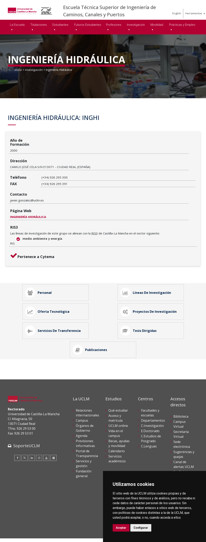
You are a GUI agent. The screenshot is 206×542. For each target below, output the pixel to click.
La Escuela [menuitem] (17, 25)
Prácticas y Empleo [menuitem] (182, 25)
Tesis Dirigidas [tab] (140, 308)
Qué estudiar (118, 393)
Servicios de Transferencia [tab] (54, 308)
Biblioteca (180, 399)
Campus (82, 403)
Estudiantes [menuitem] (60, 25)
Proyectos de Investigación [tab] (150, 286)
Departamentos (153, 403)
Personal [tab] (40, 263)
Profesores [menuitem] (113, 25)
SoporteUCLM (26, 429)
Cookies (30, 532)
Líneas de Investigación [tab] (147, 263)
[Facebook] (17, 441)
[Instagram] (39, 441)
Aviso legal (15, 532)
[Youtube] (46, 441)
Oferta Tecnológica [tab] (49, 286)
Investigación (33, 70)
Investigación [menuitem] (136, 25)
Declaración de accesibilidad (26, 536)
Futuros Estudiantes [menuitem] (87, 25)
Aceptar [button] (121, 527)
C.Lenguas (149, 429)
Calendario (116, 434)
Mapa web (54, 536)
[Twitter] (25, 441)
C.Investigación (152, 408)
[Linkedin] (32, 441)
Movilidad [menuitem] (156, 25)
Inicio (18, 70)
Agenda (81, 418)
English (176, 13)
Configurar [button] (141, 527)
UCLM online (118, 408)
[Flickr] (53, 441)
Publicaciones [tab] (91, 331)
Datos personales (50, 532)
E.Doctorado (150, 414)
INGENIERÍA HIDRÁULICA (59, 186)
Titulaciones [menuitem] (38, 25)
